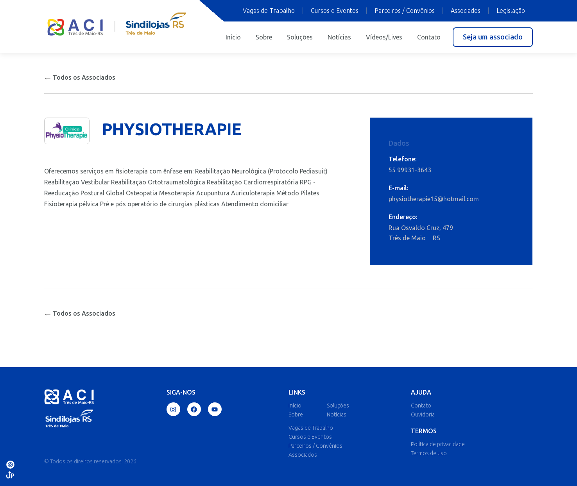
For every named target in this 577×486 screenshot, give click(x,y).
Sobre (264, 37)
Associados (465, 10)
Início (233, 37)
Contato (429, 37)
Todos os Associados (79, 77)
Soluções (300, 37)
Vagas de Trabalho (269, 10)
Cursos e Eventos (334, 10)
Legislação (510, 10)
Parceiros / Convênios (405, 10)
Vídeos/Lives (384, 37)
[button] (493, 37)
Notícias (339, 37)
